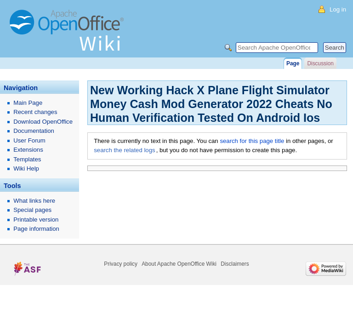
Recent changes (35, 111)
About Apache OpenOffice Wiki (179, 264)
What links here (34, 200)
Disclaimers (235, 264)
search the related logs (124, 150)
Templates (27, 159)
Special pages (32, 209)
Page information (36, 228)
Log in (338, 9)
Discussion (320, 63)
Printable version (35, 219)
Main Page (27, 102)
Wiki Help (26, 168)
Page (292, 63)
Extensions (28, 149)
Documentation (33, 130)
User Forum (29, 140)
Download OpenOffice (43, 121)
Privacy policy (120, 264)
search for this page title (252, 140)
